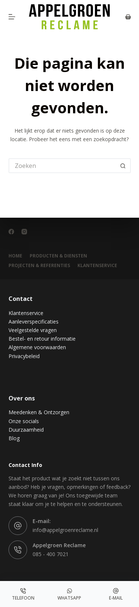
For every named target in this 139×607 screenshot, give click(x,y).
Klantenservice (26, 313)
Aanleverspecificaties (34, 321)
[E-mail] (116, 594)
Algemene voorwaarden (37, 347)
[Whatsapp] (69, 594)
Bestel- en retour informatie (42, 338)
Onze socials (24, 421)
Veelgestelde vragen (33, 330)
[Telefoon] (23, 594)
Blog (14, 438)
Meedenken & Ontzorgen (39, 412)
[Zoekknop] (123, 165)
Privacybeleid (24, 356)
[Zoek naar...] (62, 165)
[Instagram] (24, 231)
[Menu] (12, 16)
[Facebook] (11, 231)
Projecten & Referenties (39, 266)
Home (15, 256)
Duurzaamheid (26, 429)
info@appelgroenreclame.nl (65, 529)
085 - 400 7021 (51, 554)
